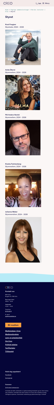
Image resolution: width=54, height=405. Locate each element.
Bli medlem (13, 325)
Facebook (8, 375)
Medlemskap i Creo (13, 331)
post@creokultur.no (10, 316)
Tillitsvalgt (9, 351)
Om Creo (8, 341)
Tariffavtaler (10, 348)
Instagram (8, 378)
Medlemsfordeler (12, 334)
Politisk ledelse (11, 344)
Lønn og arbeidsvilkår (13, 338)
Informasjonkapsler (12, 387)
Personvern (8, 384)
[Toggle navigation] (46, 3)
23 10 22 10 (8, 311)
